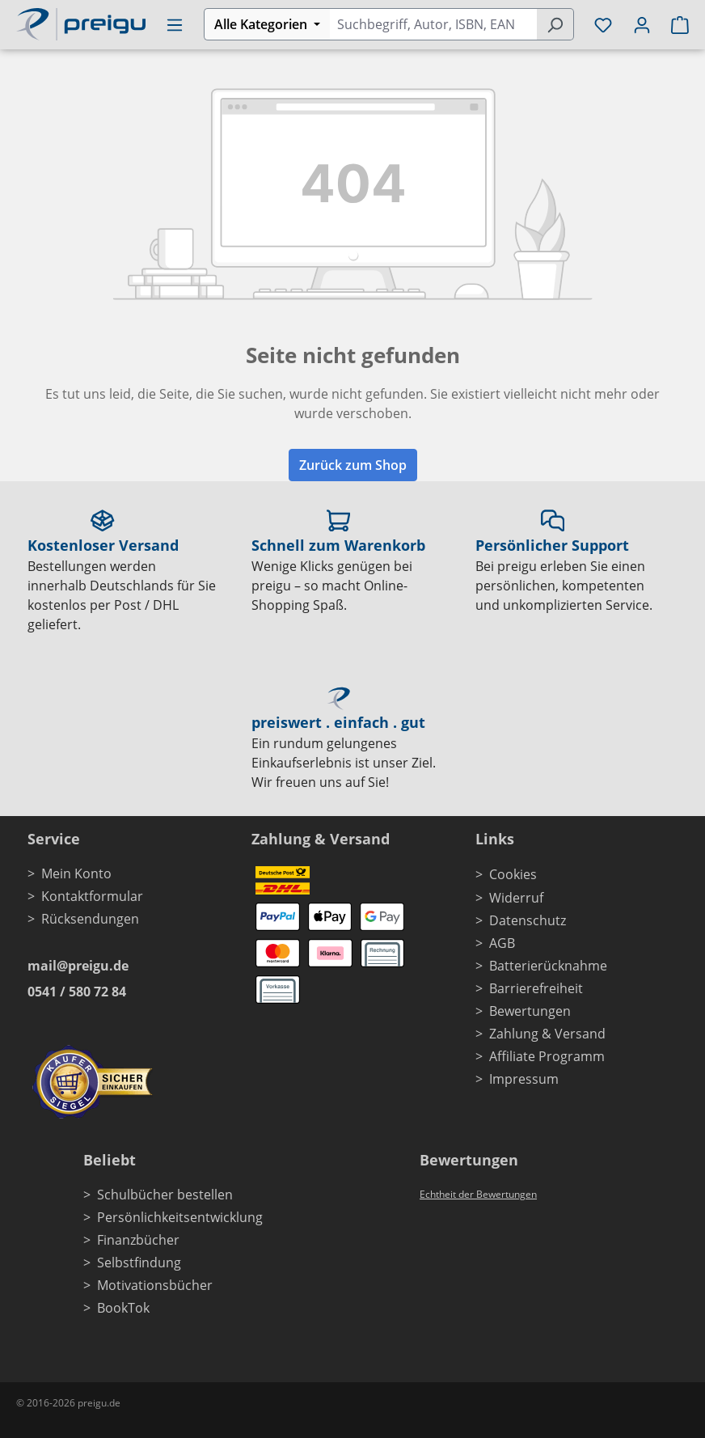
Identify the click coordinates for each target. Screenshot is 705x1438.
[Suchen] (555, 24)
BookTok (123, 1308)
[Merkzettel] (603, 24)
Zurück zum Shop (353, 465)
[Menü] (174, 24)
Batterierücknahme (548, 966)
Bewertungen (530, 1011)
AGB (502, 943)
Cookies (513, 874)
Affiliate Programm (547, 1056)
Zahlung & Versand (547, 1034)
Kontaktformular (92, 896)
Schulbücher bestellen (165, 1194)
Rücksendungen (90, 919)
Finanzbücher (138, 1240)
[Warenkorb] (675, 24)
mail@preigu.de (78, 966)
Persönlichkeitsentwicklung (180, 1217)
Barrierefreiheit (536, 988)
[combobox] (433, 24)
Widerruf (516, 898)
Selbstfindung (139, 1262)
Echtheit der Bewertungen (478, 1194)
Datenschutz (527, 920)
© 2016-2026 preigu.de (68, 1403)
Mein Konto (76, 873)
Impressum (524, 1079)
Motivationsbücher (155, 1285)
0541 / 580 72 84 (76, 991)
